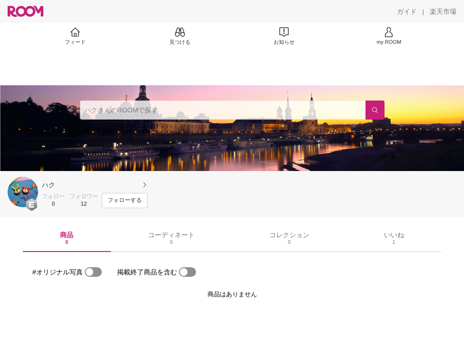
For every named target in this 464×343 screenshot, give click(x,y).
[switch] (93, 272)
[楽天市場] (443, 11)
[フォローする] (125, 200)
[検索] (375, 110)
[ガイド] (407, 11)
